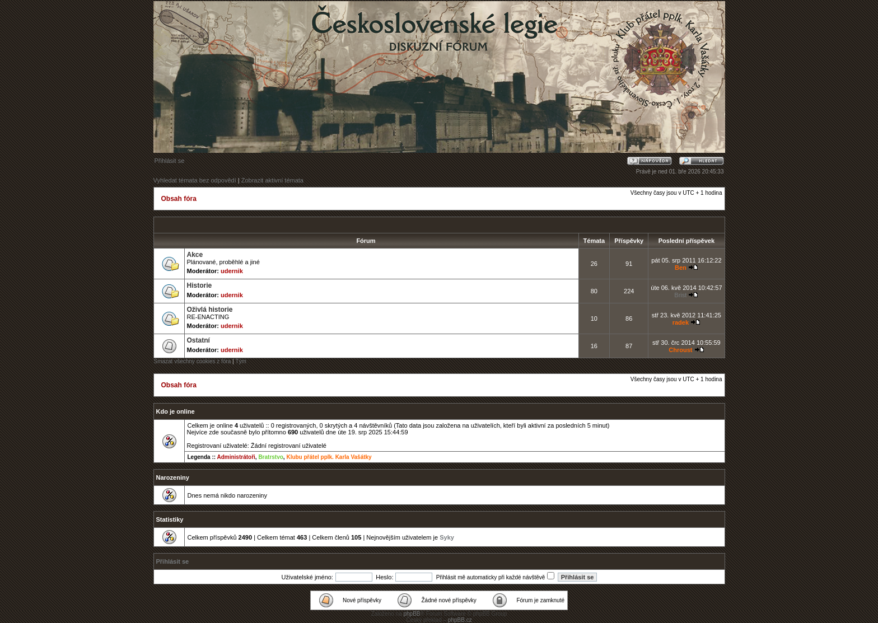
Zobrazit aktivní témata (272, 180)
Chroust (680, 349)
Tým (240, 361)
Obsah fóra (179, 199)
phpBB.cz (460, 620)
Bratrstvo (270, 457)
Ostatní (198, 340)
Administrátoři (236, 457)
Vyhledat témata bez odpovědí (194, 180)
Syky (447, 537)
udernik (232, 271)
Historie (199, 285)
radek (680, 322)
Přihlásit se (170, 160)
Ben (680, 267)
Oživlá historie (210, 309)
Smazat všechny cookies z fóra (192, 361)
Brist (680, 295)
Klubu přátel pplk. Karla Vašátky (328, 457)
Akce (195, 255)
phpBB (411, 614)
